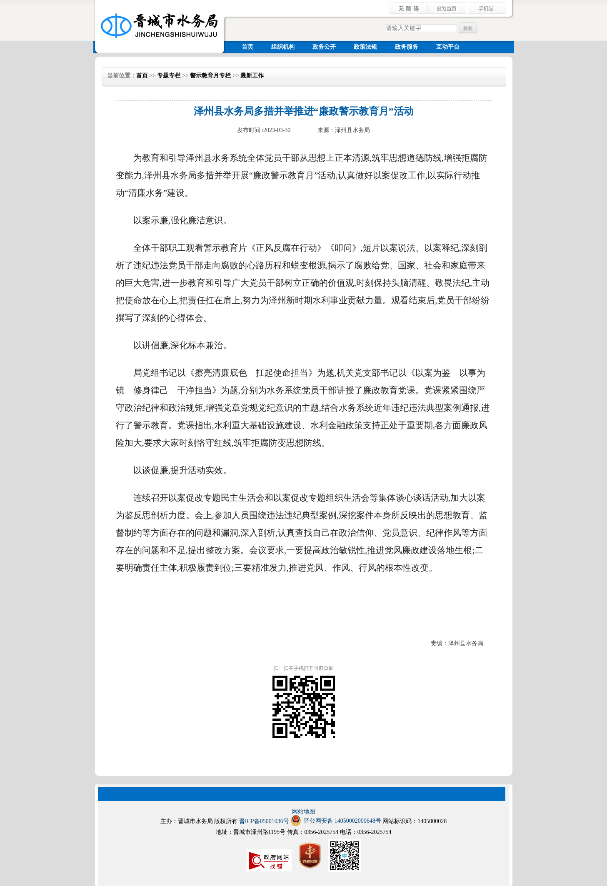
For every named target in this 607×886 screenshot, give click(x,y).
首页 (247, 47)
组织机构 (283, 47)
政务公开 (324, 47)
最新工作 (252, 75)
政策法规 (365, 47)
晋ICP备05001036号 (264, 821)
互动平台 (448, 47)
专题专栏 (168, 75)
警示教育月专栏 (210, 75)
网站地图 (303, 812)
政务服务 (406, 47)
